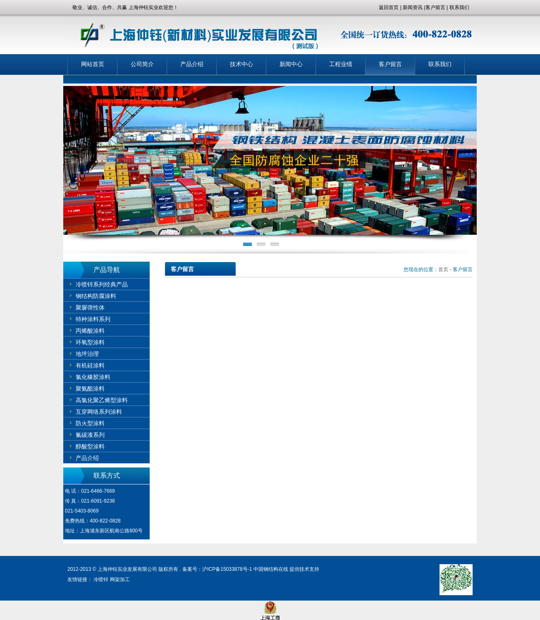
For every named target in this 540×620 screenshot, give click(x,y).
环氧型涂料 (90, 342)
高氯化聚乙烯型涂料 (102, 400)
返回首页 (389, 7)
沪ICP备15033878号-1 (227, 569)
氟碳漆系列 (90, 435)
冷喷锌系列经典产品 (102, 284)
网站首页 (92, 64)
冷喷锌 (100, 579)
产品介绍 (191, 64)
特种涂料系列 (93, 319)
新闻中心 (291, 64)
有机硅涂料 (90, 365)
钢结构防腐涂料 (96, 296)
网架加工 (120, 579)
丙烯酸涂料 (90, 330)
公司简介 (142, 64)
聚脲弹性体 (90, 307)
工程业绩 (340, 64)
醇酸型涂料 (90, 446)
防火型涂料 (90, 423)
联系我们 (459, 7)
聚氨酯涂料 (90, 388)
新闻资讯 (413, 7)
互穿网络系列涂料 (99, 411)
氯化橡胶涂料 (93, 377)
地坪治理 (87, 354)
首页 (443, 269)
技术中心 (241, 64)
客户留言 (435, 7)
